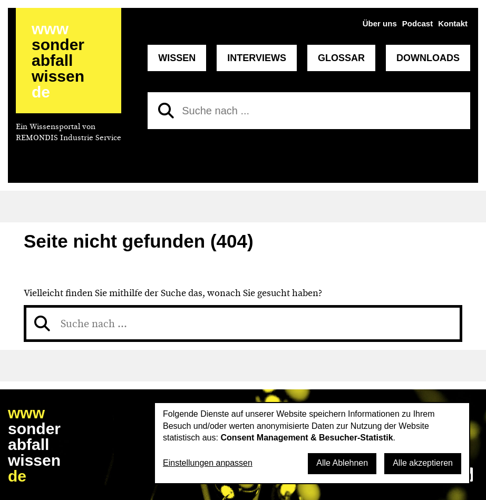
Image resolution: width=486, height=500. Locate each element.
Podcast (417, 23)
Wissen (177, 58)
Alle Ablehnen (342, 462)
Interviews (256, 58)
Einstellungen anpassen (207, 462)
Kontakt (453, 23)
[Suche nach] (309, 110)
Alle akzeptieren (423, 462)
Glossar (341, 58)
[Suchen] (166, 110)
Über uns (380, 23)
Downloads (428, 58)
